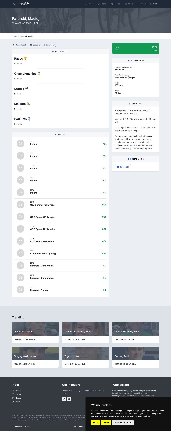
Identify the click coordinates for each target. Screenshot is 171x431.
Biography (49, 45)
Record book (19, 45)
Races (18, 394)
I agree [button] (95, 422)
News (18, 402)
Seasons (35, 45)
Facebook (123, 167)
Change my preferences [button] (123, 422)
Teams (18, 398)
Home (14, 36)
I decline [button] (106, 422)
